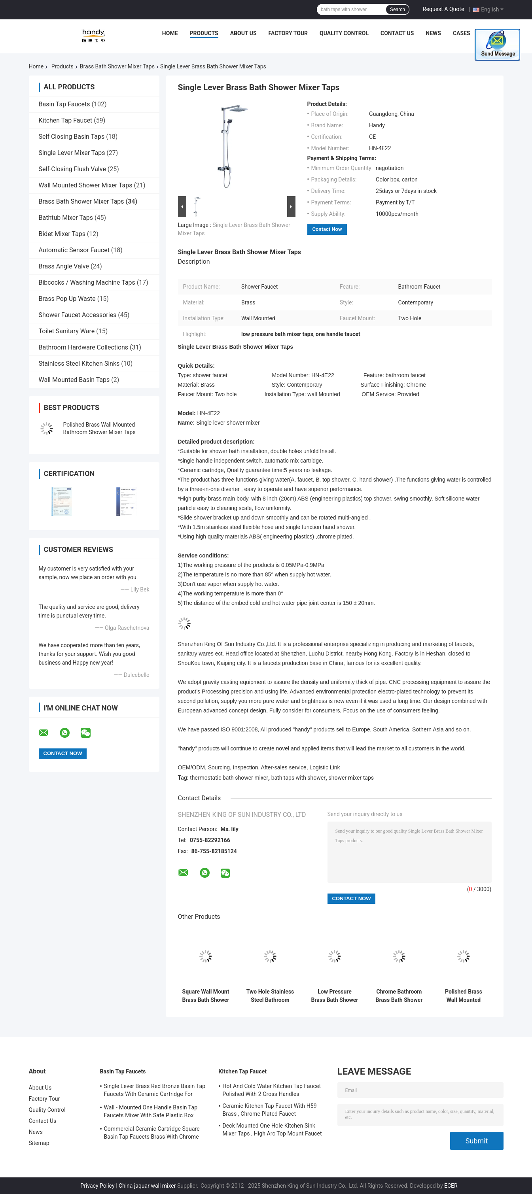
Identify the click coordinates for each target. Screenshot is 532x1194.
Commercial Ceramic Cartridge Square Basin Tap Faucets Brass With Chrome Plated (152, 1134)
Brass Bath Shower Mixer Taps (117, 66)
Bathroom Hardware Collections (84, 347)
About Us (243, 33)
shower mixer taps (351, 778)
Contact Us (397, 33)
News (433, 33)
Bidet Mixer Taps (62, 234)
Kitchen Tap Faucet (66, 120)
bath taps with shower (298, 778)
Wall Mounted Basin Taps (74, 380)
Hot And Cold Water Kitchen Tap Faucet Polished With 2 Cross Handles (272, 1090)
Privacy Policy (97, 1186)
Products (204, 33)
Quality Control (344, 33)
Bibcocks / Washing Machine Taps (87, 282)
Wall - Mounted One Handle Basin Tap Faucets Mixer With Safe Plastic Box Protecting (151, 1112)
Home (170, 33)
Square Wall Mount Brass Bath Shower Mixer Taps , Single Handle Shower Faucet (205, 995)
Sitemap (39, 1143)
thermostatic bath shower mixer (229, 778)
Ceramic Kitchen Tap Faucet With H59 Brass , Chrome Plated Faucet (270, 1110)
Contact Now (327, 229)
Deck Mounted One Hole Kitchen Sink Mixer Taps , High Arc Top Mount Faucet (272, 1129)
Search (397, 9)
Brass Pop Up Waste (67, 298)
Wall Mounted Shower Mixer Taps (86, 185)
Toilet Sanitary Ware (67, 331)
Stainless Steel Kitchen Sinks (79, 363)
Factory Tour (288, 33)
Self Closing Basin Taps (72, 136)
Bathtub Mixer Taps (66, 217)
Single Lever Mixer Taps (72, 153)
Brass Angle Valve (64, 266)
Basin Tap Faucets (64, 104)
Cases (461, 33)
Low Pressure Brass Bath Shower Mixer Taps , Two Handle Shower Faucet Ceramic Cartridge (334, 995)
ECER (451, 1186)
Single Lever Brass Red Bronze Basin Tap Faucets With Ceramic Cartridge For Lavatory (155, 1091)
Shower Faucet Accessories (78, 315)
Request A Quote (443, 9)
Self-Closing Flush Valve (72, 169)
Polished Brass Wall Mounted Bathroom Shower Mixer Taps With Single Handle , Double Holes (463, 995)
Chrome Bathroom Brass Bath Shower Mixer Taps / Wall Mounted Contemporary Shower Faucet (398, 995)
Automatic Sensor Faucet (74, 250)
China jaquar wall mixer (147, 1186)
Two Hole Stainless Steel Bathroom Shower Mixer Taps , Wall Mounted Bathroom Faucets (270, 995)
